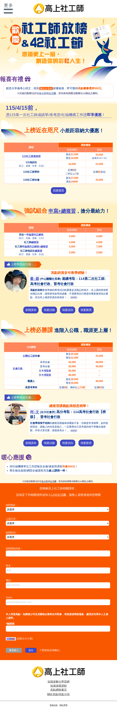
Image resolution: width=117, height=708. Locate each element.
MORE (74, 294)
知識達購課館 (58, 682)
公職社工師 (29, 352)
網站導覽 (63, 701)
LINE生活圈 (58, 491)
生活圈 (52, 89)
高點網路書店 (58, 686)
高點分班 (64, 691)
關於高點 (52, 691)
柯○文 (34, 408)
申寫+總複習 (62, 207)
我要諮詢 (67, 306)
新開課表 (30, 306)
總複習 (35, 238)
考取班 (47, 367)
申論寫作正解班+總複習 (35, 243)
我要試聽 (49, 306)
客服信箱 (54, 701)
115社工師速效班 (31, 152)
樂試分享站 (46, 85)
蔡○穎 (34, 275)
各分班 (42, 89)
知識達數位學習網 (58, 678)
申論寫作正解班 (34, 231)
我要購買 (58, 187)
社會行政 (18, 365)
